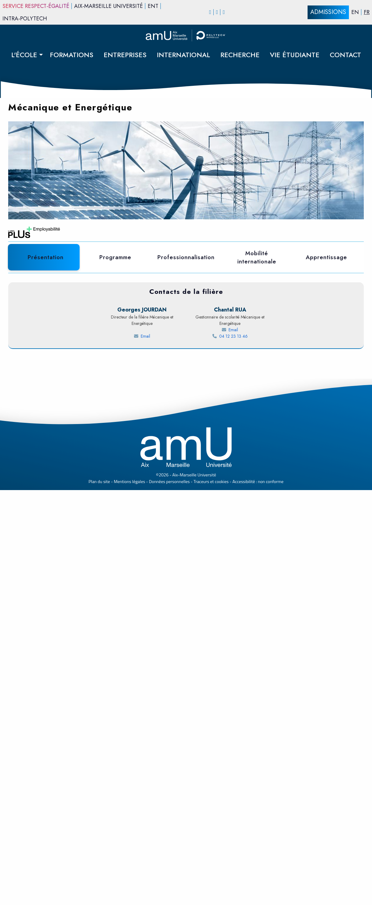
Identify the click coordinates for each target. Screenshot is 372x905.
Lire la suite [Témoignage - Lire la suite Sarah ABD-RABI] (152, 623)
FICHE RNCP (245, 295)
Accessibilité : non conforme (258, 896)
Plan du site (99, 896)
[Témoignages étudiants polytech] (186, 667)
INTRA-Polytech (24, 19)
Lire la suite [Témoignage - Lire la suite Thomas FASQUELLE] (262, 636)
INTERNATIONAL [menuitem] (183, 55)
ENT (153, 6)
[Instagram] (217, 12)
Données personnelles (169, 896)
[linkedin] (223, 12)
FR (367, 12)
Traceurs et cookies (211, 896)
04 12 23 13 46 (241, 751)
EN (355, 12)
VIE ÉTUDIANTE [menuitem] (294, 55)
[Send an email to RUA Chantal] (230, 745)
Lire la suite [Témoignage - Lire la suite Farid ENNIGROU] (43, 623)
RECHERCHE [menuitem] (240, 55)
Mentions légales (129, 896)
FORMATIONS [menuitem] (71, 55)
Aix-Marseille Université (108, 6)
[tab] (46, 257)
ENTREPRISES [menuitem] (125, 55)
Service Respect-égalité (35, 6)
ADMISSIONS (328, 12)
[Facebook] (210, 12)
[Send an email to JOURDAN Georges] (141, 751)
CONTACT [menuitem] (345, 55)
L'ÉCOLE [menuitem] (24, 55)
